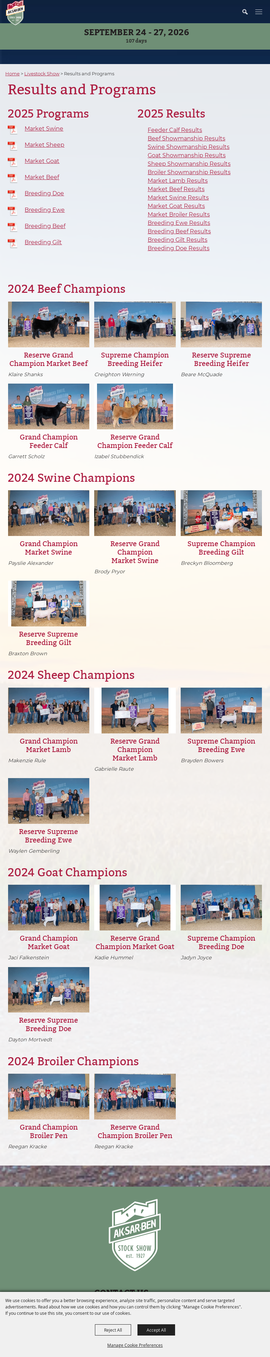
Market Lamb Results (178, 180)
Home (12, 73)
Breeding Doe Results (179, 248)
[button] (248, 11)
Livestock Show (41, 73)
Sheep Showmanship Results (189, 163)
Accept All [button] (156, 1330)
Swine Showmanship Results (189, 147)
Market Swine (44, 128)
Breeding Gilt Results (177, 239)
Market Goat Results (176, 206)
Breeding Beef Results (179, 231)
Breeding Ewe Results (179, 223)
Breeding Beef (45, 226)
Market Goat (42, 161)
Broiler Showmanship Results (189, 172)
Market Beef (42, 177)
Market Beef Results (176, 189)
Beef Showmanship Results (186, 138)
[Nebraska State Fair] (15, 13)
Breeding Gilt (43, 242)
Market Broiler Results (179, 214)
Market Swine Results (178, 197)
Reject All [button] (113, 1330)
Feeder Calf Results (175, 130)
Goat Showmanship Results (187, 155)
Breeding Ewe (45, 210)
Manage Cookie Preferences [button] (135, 1345)
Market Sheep (44, 144)
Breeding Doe (44, 193)
